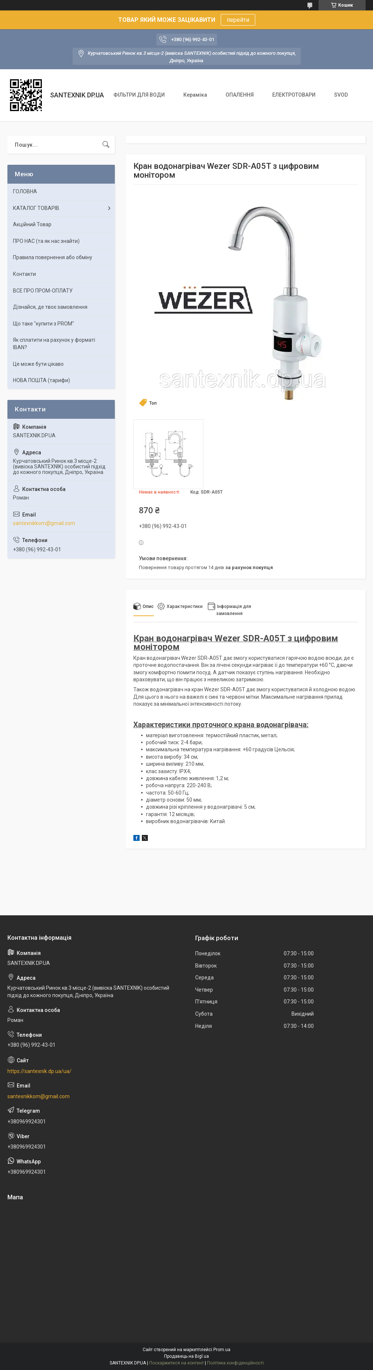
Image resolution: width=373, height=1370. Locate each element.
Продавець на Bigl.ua (186, 1356)
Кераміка (195, 95)
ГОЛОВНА (25, 191)
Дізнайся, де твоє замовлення (50, 307)
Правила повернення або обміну (52, 257)
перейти (238, 19)
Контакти (24, 274)
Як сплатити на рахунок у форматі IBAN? (54, 343)
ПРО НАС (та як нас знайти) (46, 241)
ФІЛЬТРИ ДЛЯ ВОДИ (139, 95)
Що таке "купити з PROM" (43, 324)
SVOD (341, 95)
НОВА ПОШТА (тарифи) (41, 380)
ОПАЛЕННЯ (240, 95)
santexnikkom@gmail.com (44, 523)
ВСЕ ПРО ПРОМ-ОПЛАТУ (43, 291)
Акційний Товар (32, 224)
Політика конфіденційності (235, 1363)
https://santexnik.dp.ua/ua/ (39, 1071)
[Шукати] (106, 145)
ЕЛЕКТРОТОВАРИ (294, 95)
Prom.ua (221, 1349)
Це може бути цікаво (38, 364)
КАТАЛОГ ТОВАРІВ (36, 208)
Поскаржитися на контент (176, 1363)
